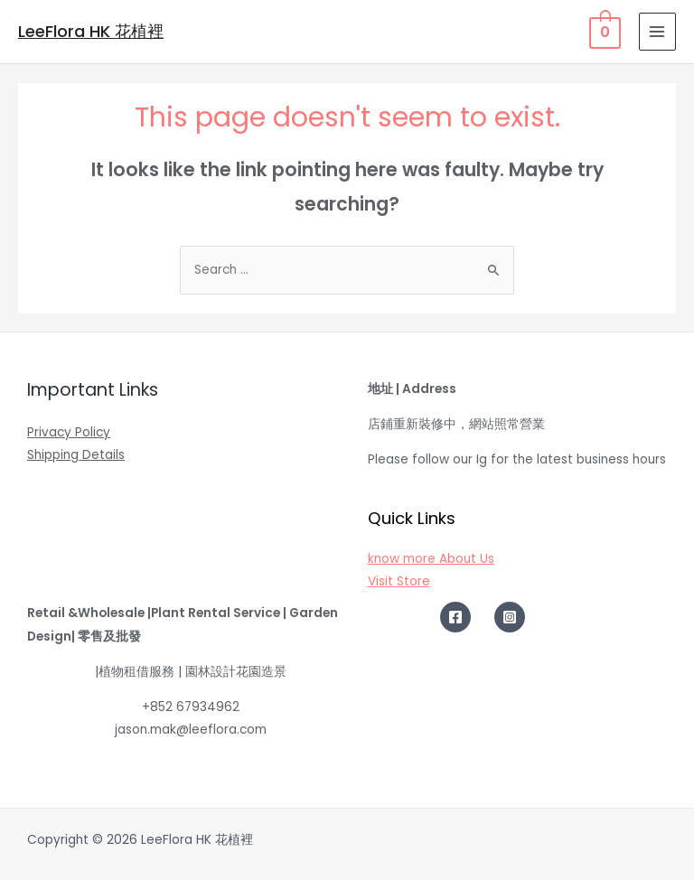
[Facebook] (455, 617)
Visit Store (399, 581)
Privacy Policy (68, 432)
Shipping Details (76, 454)
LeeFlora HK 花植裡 (91, 31)
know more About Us (431, 558)
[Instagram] (509, 617)
